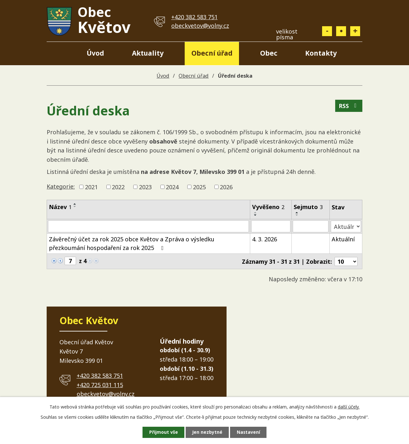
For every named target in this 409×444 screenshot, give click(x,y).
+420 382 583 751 (194, 17)
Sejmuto (308, 207)
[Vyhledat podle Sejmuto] (311, 226)
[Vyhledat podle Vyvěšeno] (270, 226)
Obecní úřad (212, 53)
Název (60, 207)
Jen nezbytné (207, 432)
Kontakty (321, 53)
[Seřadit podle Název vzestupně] (75, 204)
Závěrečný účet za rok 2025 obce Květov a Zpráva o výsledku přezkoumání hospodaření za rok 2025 (131, 243)
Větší (355, 31)
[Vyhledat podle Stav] (346, 226)
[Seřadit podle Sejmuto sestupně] (297, 215)
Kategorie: (61, 186)
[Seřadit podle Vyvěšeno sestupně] (255, 215)
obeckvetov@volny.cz (200, 25)
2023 (145, 187)
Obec (268, 53)
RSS (349, 106)
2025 (199, 187)
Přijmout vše (163, 432)
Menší (327, 31)
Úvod (95, 53)
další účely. (348, 406)
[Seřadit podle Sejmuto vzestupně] (297, 212)
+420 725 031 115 (100, 384)
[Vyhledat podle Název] (148, 226)
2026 (226, 187)
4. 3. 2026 (264, 239)
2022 (118, 187)
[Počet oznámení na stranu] (346, 261)
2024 (172, 187)
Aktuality (148, 53)
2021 (91, 187)
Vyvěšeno (268, 207)
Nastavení (249, 432)
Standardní (341, 31)
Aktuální (343, 239)
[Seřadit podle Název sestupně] (75, 206)
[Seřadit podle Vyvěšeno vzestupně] (255, 212)
